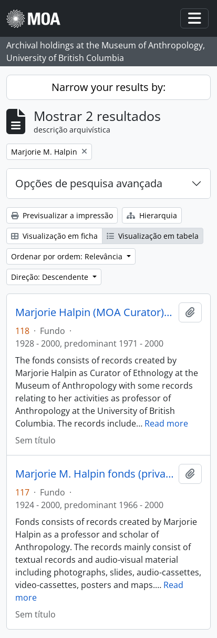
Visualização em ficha (54, 236)
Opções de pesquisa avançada (88, 183)
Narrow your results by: (108, 87)
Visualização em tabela (153, 236)
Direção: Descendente (50, 277)
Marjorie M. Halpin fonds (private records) (94, 474)
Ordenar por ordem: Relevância (68, 256)
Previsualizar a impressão (62, 215)
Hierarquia (152, 215)
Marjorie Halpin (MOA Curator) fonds (94, 312)
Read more (166, 423)
